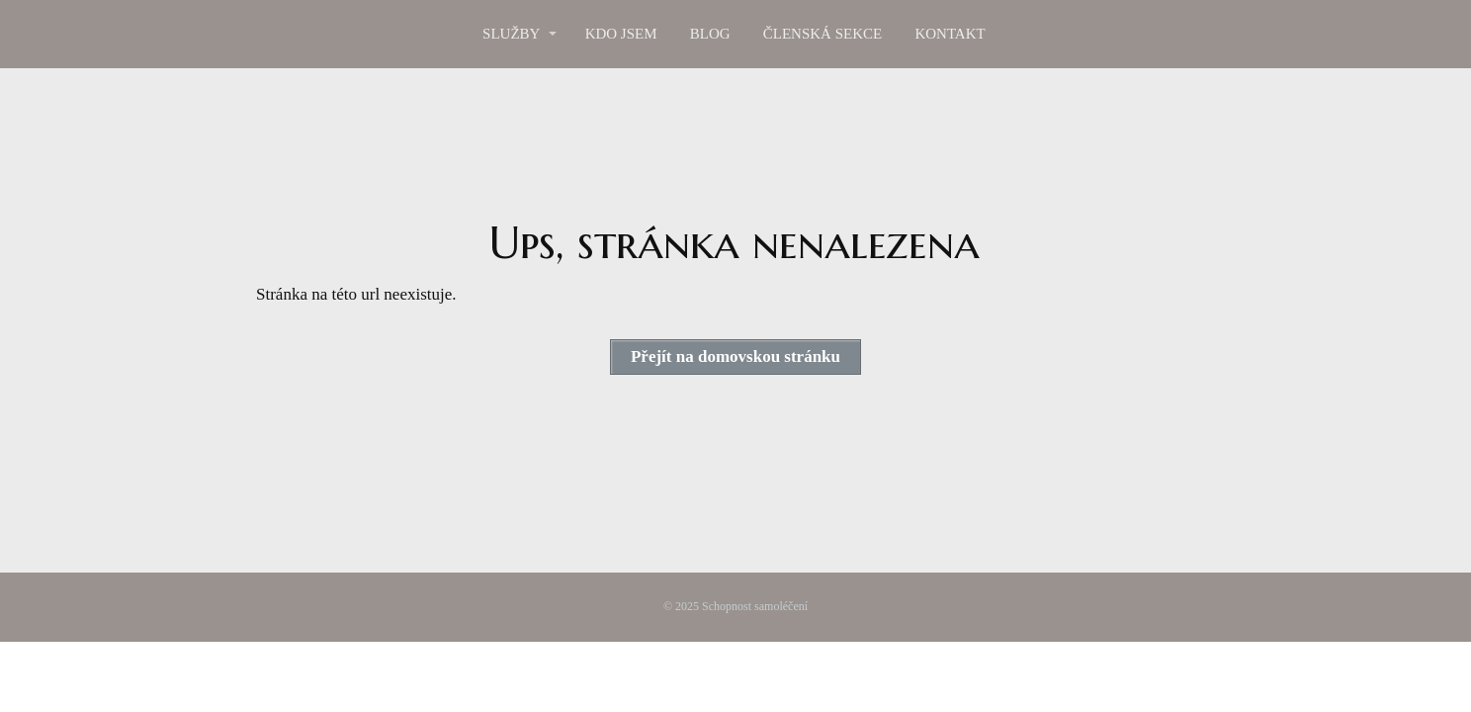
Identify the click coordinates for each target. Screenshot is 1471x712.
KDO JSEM (621, 34)
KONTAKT (949, 34)
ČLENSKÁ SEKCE (822, 34)
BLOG (710, 34)
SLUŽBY (511, 34)
